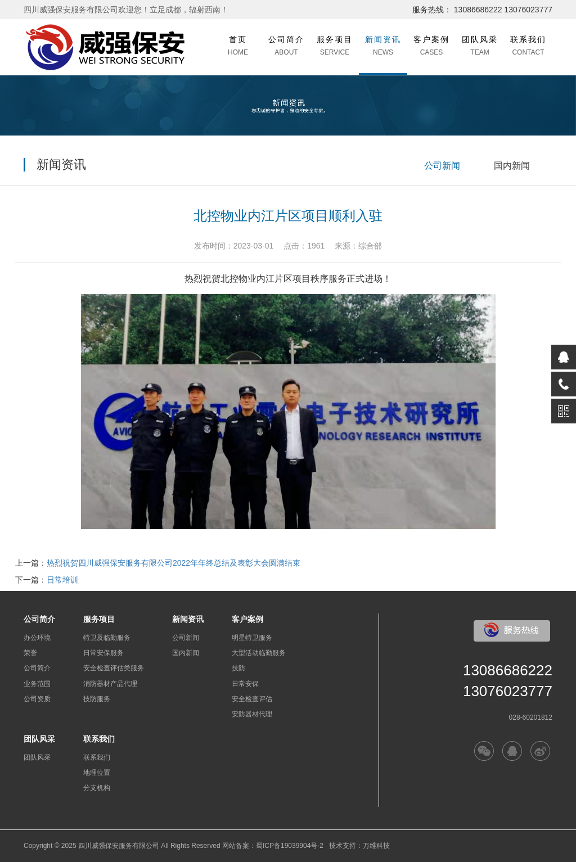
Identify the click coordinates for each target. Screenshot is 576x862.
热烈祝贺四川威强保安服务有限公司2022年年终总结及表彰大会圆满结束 (173, 562)
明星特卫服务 (252, 638)
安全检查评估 (252, 699)
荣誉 (30, 653)
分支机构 (96, 788)
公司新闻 (442, 165)
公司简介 (37, 668)
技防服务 (96, 699)
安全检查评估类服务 (113, 668)
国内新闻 (512, 165)
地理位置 (96, 773)
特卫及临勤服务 (106, 638)
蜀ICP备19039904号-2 (289, 846)
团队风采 (37, 757)
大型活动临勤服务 (259, 653)
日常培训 (62, 579)
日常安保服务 (103, 653)
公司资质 (37, 699)
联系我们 (96, 757)
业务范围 (37, 684)
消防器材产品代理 (110, 684)
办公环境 (37, 638)
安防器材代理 (252, 714)
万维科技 (376, 846)
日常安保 (245, 684)
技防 (238, 668)
